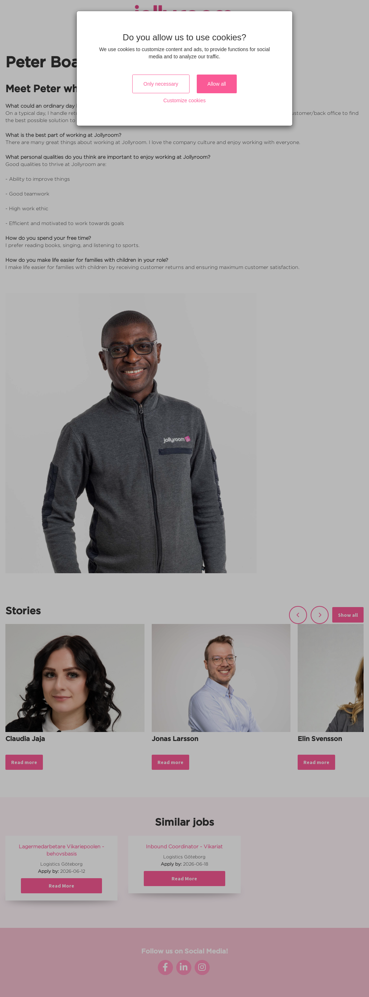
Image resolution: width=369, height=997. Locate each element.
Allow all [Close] (217, 84)
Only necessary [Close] (160, 84)
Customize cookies (184, 100)
